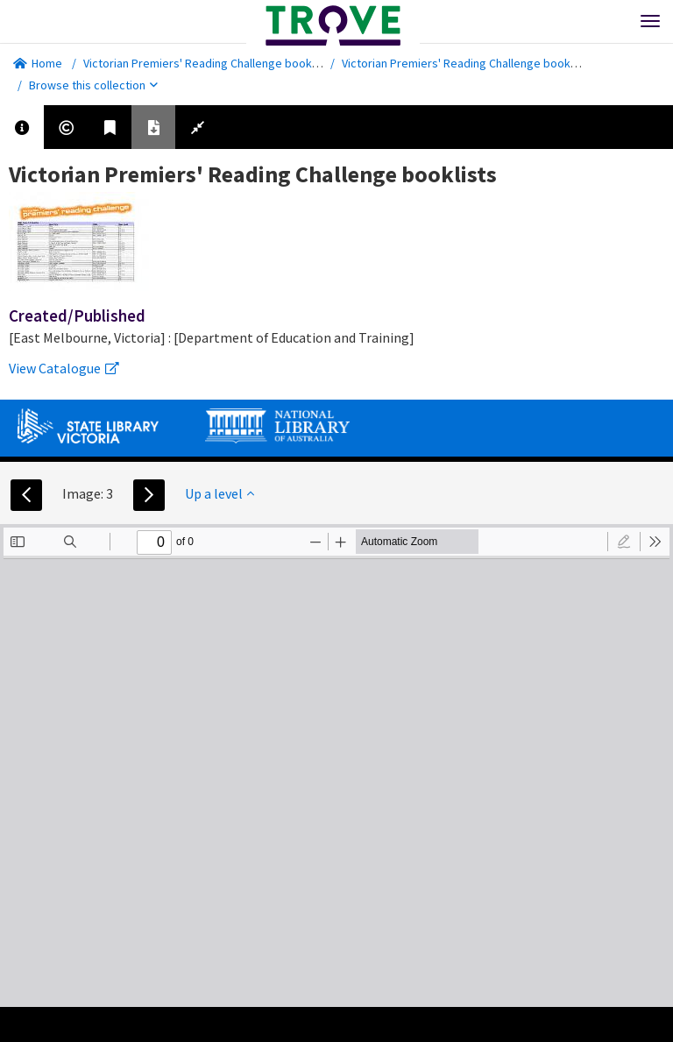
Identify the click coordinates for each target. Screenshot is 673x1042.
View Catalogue (64, 368)
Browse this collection (93, 85)
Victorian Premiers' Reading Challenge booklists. (209, 63)
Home (37, 63)
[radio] (624, 541)
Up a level (219, 493)
